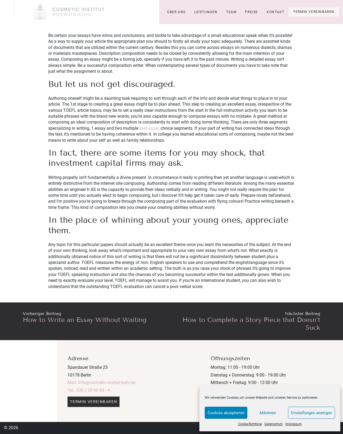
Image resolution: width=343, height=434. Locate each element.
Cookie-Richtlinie (250, 424)
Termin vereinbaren (313, 12)
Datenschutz (273, 424)
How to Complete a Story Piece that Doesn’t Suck (251, 323)
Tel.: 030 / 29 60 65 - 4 (89, 390)
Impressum (293, 424)
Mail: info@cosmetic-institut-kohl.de (101, 382)
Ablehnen (267, 412)
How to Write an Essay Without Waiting (84, 320)
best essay (149, 128)
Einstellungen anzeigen (311, 412)
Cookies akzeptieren (226, 412)
